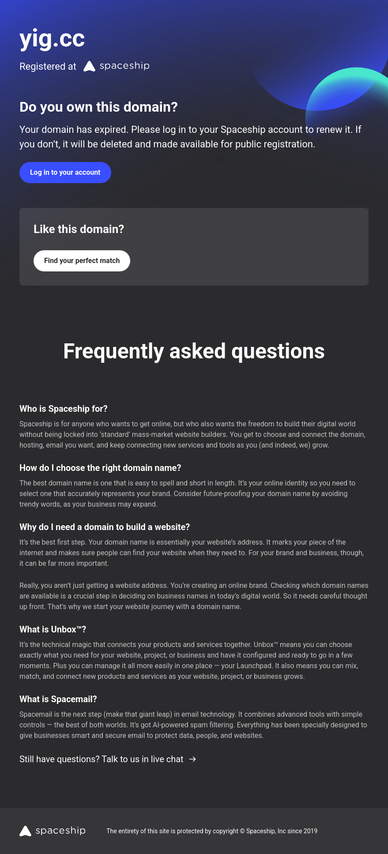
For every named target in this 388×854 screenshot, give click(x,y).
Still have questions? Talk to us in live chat (108, 759)
